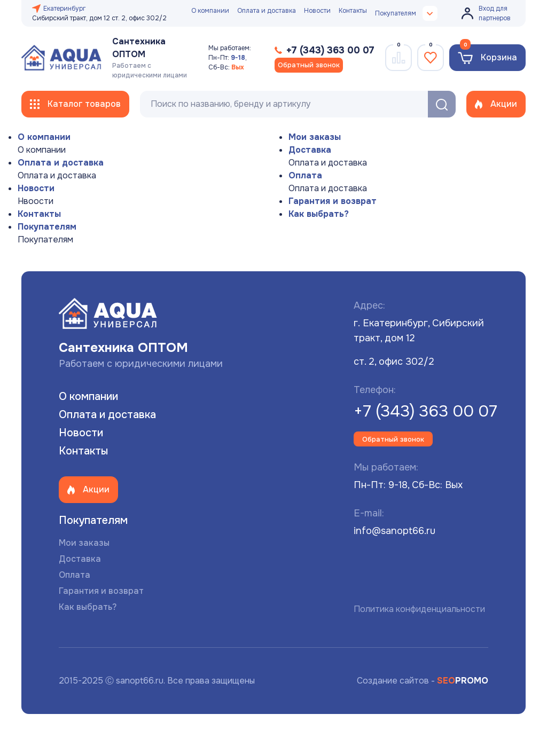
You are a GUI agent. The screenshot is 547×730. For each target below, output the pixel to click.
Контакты (353, 10)
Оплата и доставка (266, 10)
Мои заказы (314, 137)
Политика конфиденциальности (419, 609)
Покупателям (47, 226)
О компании (210, 10)
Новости (317, 10)
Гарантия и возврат (332, 201)
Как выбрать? (318, 213)
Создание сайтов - (422, 680)
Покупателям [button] (406, 13)
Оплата (305, 175)
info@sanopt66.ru (394, 531)
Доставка (309, 149)
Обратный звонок (309, 64)
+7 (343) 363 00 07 (425, 411)
